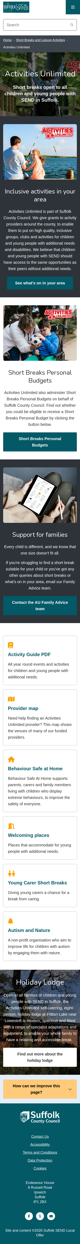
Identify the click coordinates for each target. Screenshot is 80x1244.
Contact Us (40, 1137)
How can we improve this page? (42, 1089)
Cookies (39, 1168)
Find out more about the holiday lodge (40, 1057)
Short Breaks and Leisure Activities (40, 40)
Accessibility (40, 1145)
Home (7, 40)
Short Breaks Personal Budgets (40, 442)
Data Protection (40, 1160)
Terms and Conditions (40, 1153)
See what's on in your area (40, 283)
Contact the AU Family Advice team (40, 605)
